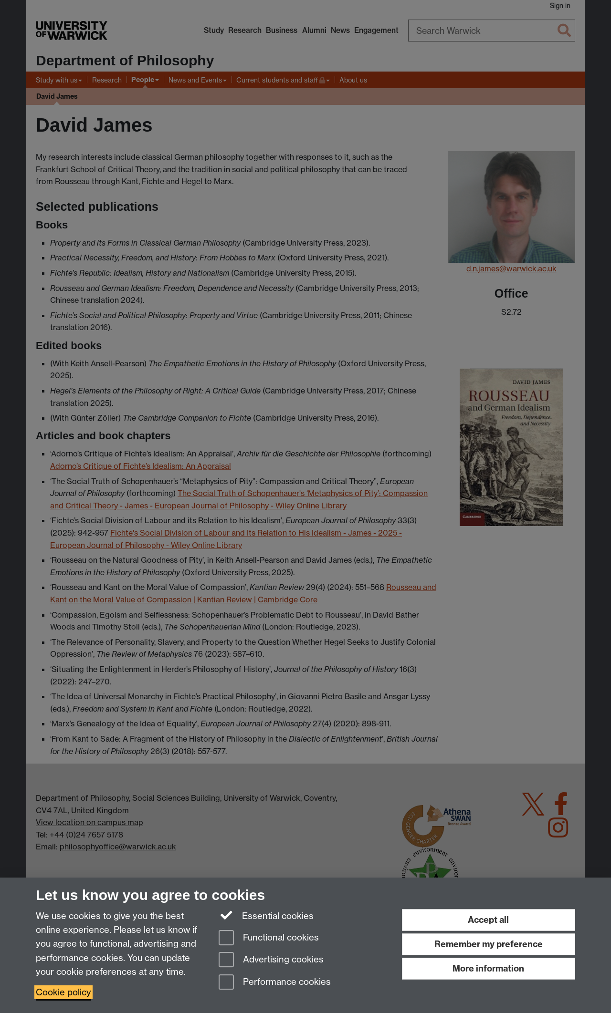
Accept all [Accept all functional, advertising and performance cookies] (488, 919)
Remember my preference (488, 944)
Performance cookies (275, 983)
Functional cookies (269, 938)
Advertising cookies (271, 960)
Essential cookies (266, 915)
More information (488, 968)
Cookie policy (63, 992)
